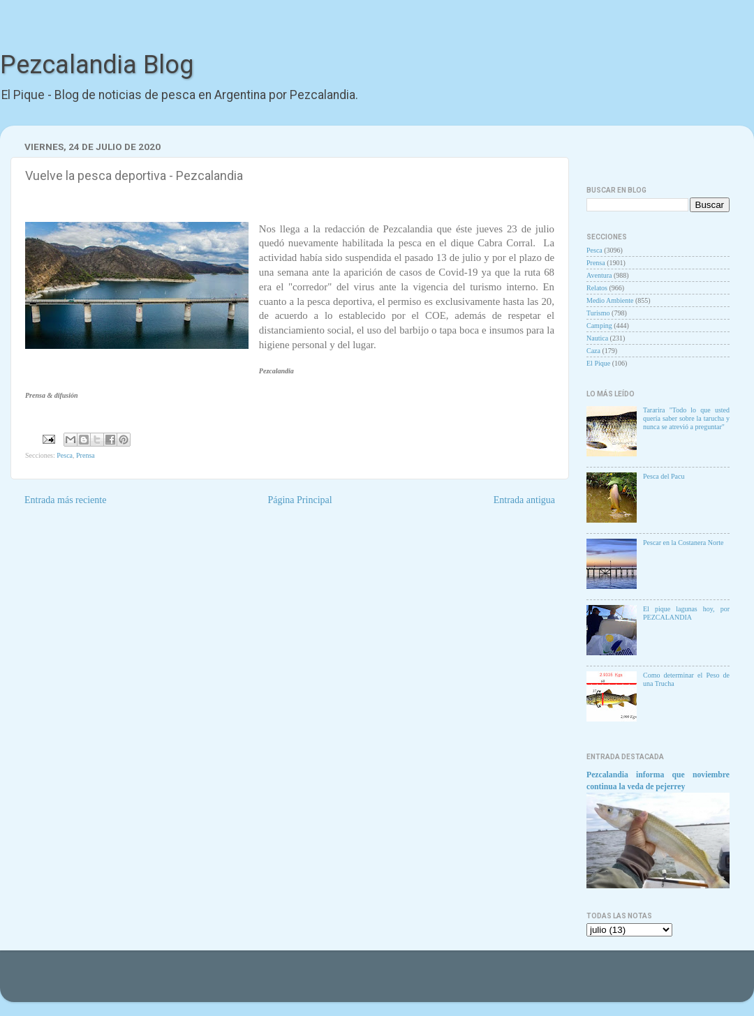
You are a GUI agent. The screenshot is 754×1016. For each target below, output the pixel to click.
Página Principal (299, 500)
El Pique (598, 363)
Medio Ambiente (610, 300)
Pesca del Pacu (663, 476)
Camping (599, 325)
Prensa (85, 455)
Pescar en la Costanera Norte (683, 542)
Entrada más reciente (65, 500)
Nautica (597, 338)
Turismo (598, 313)
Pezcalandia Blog (96, 65)
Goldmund (394, 983)
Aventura (599, 275)
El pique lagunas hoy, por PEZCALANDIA (686, 613)
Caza (593, 350)
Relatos (596, 288)
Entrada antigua (524, 500)
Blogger (476, 983)
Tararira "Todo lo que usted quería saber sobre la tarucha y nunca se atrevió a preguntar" (686, 418)
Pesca (65, 455)
